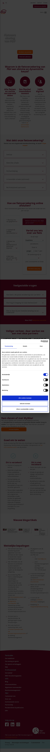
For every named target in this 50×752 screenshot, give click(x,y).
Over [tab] (41, 346)
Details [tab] (25, 346)
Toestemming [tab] (9, 346)
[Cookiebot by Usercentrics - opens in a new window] (40, 341)
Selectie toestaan (25, 403)
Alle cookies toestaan (25, 398)
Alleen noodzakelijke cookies (25, 409)
